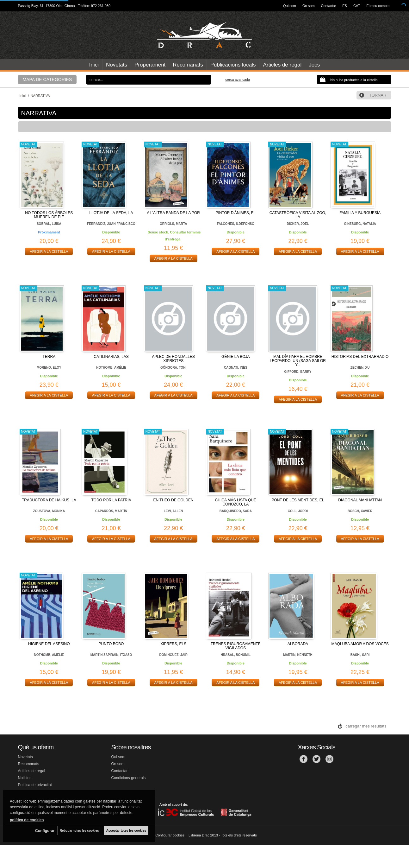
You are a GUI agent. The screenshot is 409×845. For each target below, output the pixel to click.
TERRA (48, 356)
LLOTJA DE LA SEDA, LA (111, 213)
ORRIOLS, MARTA (173, 224)
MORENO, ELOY (49, 367)
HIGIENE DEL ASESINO (49, 644)
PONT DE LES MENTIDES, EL (298, 500)
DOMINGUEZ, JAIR (173, 655)
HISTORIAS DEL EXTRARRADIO (360, 356)
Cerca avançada (237, 79)
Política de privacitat (35, 785)
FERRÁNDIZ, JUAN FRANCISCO (111, 224)
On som (308, 6)
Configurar (44, 831)
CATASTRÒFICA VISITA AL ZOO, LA (298, 215)
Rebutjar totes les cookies (79, 830)
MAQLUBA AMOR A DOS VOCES (359, 644)
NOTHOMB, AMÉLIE (111, 367)
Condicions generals (128, 778)
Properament (149, 65)
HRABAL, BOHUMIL (236, 655)
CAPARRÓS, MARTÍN (111, 511)
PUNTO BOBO (111, 644)
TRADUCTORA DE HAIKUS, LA (49, 500)
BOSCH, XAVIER (360, 511)
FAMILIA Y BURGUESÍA (360, 213)
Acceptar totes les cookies (126, 830)
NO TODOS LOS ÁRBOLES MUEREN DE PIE (49, 215)
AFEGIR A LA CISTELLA (49, 251)
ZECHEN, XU (360, 367)
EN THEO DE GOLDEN (173, 500)
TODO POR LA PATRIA (111, 500)
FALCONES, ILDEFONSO (235, 224)
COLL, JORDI (298, 511)
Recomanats (188, 65)
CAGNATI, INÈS (235, 367)
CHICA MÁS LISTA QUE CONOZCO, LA (235, 502)
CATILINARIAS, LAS (111, 356)
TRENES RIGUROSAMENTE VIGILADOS (236, 646)
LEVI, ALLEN (173, 511)
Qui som (289, 6)
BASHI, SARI (360, 655)
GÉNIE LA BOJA (235, 356)
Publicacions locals (233, 65)
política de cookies (27, 820)
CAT (356, 6)
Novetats (116, 65)
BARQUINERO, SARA (236, 511)
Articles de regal (282, 65)
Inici (94, 65)
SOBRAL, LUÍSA (49, 224)
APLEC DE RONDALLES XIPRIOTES (173, 358)
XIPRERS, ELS (173, 644)
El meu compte (377, 6)
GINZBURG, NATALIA (360, 224)
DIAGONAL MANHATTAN (360, 500)
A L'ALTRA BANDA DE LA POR (173, 213)
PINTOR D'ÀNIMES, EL (235, 213)
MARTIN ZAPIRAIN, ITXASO (111, 655)
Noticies (25, 778)
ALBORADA (298, 644)
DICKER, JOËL (298, 224)
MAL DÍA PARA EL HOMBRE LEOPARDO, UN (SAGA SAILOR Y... (298, 360)
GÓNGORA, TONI (173, 367)
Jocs (314, 65)
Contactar (328, 6)
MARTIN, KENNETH (298, 655)
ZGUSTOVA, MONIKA (49, 511)
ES (344, 6)
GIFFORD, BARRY (298, 371)
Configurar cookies (170, 835)
